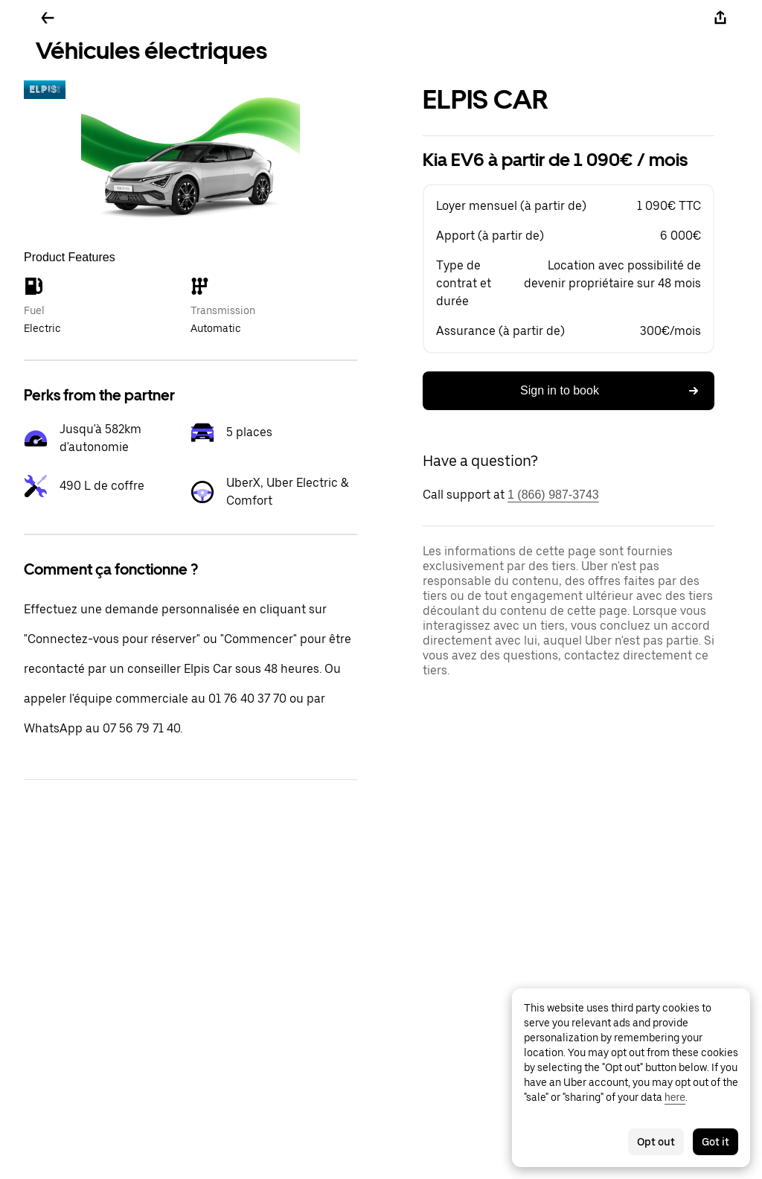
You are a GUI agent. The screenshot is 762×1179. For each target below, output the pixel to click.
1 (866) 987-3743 (553, 494)
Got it (715, 1142)
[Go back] (47, 18)
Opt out (656, 1142)
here (675, 1097)
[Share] (720, 18)
